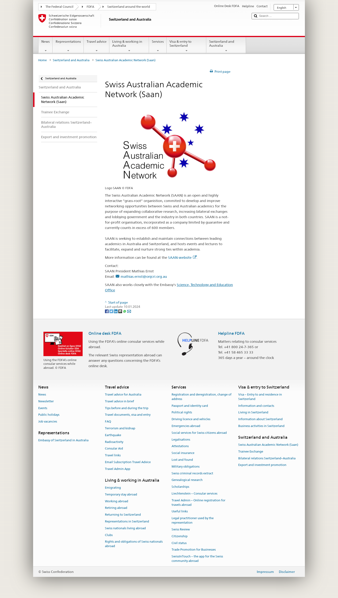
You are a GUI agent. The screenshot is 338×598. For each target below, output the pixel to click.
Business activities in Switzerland (261, 426)
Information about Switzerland (260, 419)
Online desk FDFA (104, 333)
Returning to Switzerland (123, 514)
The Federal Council (59, 6)
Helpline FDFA (231, 333)
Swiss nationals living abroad (125, 528)
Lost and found (182, 459)
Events (42, 408)
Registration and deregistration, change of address (201, 397)
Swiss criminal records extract (192, 473)
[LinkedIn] (116, 311)
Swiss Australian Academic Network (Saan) (268, 444)
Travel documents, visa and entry (127, 415)
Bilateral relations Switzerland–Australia (267, 458)
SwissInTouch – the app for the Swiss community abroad (197, 559)
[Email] (129, 311)
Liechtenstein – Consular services (194, 493)
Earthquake (113, 435)
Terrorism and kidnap (120, 428)
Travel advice (96, 46)
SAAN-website (182, 257)
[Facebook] (107, 311)
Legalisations (181, 439)
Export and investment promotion (262, 465)
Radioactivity (114, 442)
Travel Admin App (117, 469)
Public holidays (48, 415)
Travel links (113, 455)
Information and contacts (256, 406)
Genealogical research (187, 480)
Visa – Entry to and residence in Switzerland (260, 397)
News (45, 46)
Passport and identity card (190, 406)
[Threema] (120, 311)
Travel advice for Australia (123, 394)
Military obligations (186, 466)
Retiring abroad (116, 508)
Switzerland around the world (128, 6)
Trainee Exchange (250, 451)
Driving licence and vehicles (191, 419)
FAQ (108, 421)
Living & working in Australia (129, 46)
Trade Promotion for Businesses (194, 550)
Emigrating (113, 487)
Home (42, 60)
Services (157, 46)
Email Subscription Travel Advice (128, 462)
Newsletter (46, 401)
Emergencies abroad (186, 426)
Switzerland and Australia (226, 46)
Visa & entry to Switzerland (186, 46)
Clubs (109, 535)
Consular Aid (114, 448)
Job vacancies (47, 421)
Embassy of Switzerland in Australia (63, 440)
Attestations (180, 446)
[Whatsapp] (125, 311)
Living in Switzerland (253, 412)
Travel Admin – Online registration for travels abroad (198, 503)
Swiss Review (181, 529)
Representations (68, 46)
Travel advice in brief (119, 401)
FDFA (90, 6)
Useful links (180, 511)
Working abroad (116, 501)
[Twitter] (111, 311)
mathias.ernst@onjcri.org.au (144, 276)
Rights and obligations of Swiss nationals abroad (134, 544)
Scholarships (180, 487)
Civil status (179, 543)
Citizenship (180, 536)
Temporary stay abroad (121, 494)
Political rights (182, 412)
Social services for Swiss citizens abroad (199, 432)
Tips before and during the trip (126, 408)
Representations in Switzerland (127, 521)
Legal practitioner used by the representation (193, 521)
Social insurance (183, 453)
